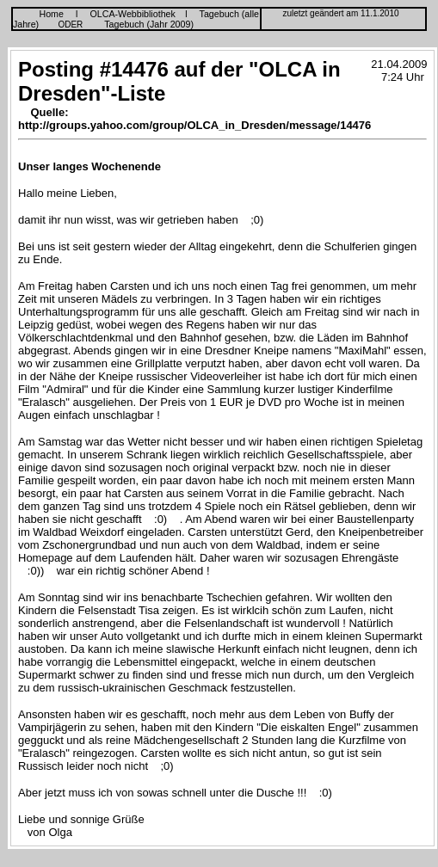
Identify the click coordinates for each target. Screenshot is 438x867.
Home (52, 14)
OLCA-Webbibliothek (133, 14)
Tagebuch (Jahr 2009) (149, 24)
